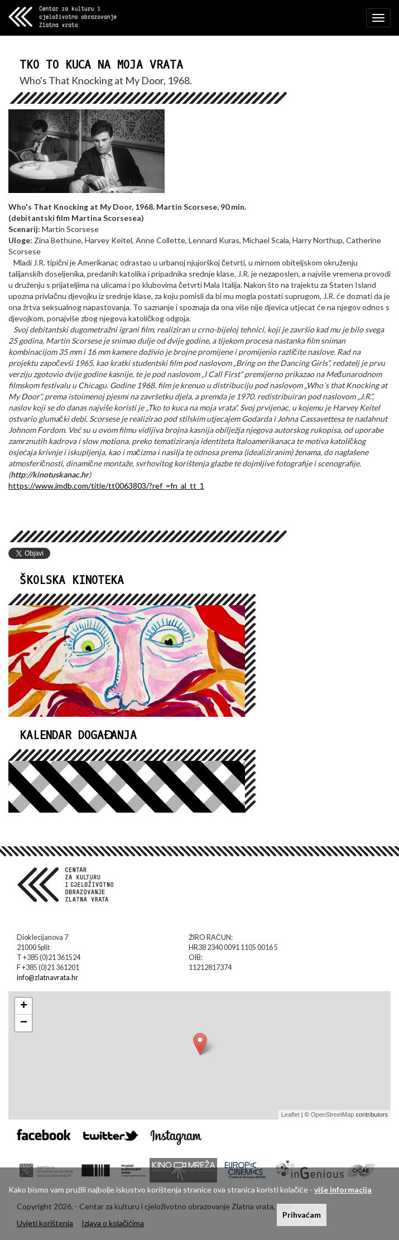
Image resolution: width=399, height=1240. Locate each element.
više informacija (343, 1189)
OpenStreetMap (332, 1114)
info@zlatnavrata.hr (47, 977)
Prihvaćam (301, 1214)
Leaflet (290, 1114)
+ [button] (23, 1006)
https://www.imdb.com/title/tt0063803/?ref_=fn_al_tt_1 (106, 485)
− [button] (23, 1023)
